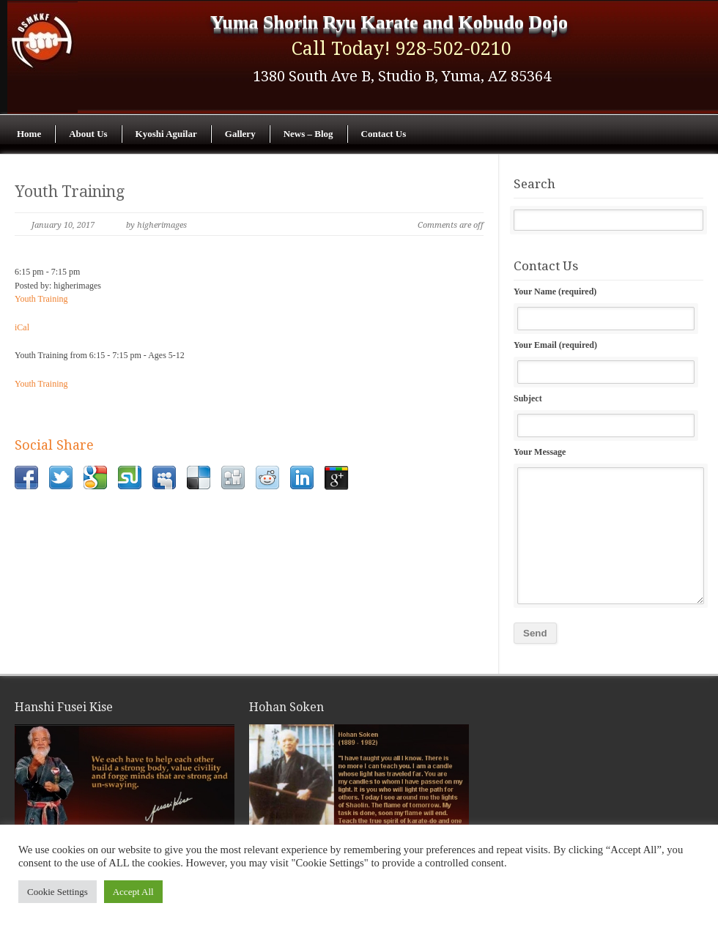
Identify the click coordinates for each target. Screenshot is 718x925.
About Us (88, 133)
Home (29, 133)
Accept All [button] (133, 891)
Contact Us (384, 133)
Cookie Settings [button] (57, 891)
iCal (22, 327)
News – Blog (308, 133)
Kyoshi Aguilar (166, 133)
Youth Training (70, 191)
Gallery (240, 133)
